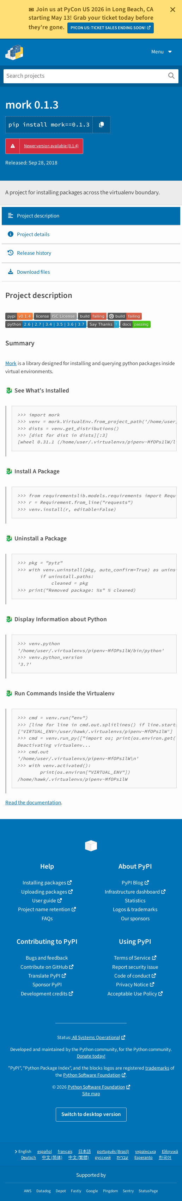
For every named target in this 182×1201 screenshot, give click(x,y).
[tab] (91, 216)
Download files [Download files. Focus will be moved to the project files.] (28, 272)
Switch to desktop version (91, 1114)
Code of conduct (132, 976)
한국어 (165, 1158)
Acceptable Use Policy (132, 994)
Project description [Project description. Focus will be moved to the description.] (33, 216)
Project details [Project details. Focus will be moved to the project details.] (28, 234)
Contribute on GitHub (44, 967)
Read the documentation (33, 802)
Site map (91, 1093)
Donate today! (91, 1056)
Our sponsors (135, 918)
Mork (11, 363)
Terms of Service (132, 958)
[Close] (173, 9)
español (44, 1152)
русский (103, 1158)
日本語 (84, 1152)
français (65, 1152)
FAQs (47, 918)
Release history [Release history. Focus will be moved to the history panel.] (29, 253)
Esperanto (143, 1158)
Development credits (44, 994)
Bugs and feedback (47, 958)
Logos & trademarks (135, 909)
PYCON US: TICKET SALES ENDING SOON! (108, 28)
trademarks (157, 1068)
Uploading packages (44, 892)
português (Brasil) (113, 1152)
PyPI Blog (132, 883)
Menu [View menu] (162, 52)
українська (145, 1152)
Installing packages (44, 883)
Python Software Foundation (91, 1075)
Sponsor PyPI (47, 984)
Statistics (135, 900)
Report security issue (135, 967)
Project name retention (44, 909)
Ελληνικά (170, 1152)
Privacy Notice (132, 984)
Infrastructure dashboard (132, 892)
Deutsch (28, 1158)
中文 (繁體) (78, 1158)
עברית (122, 1158)
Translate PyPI (44, 976)
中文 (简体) (52, 1158)
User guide (44, 900)
